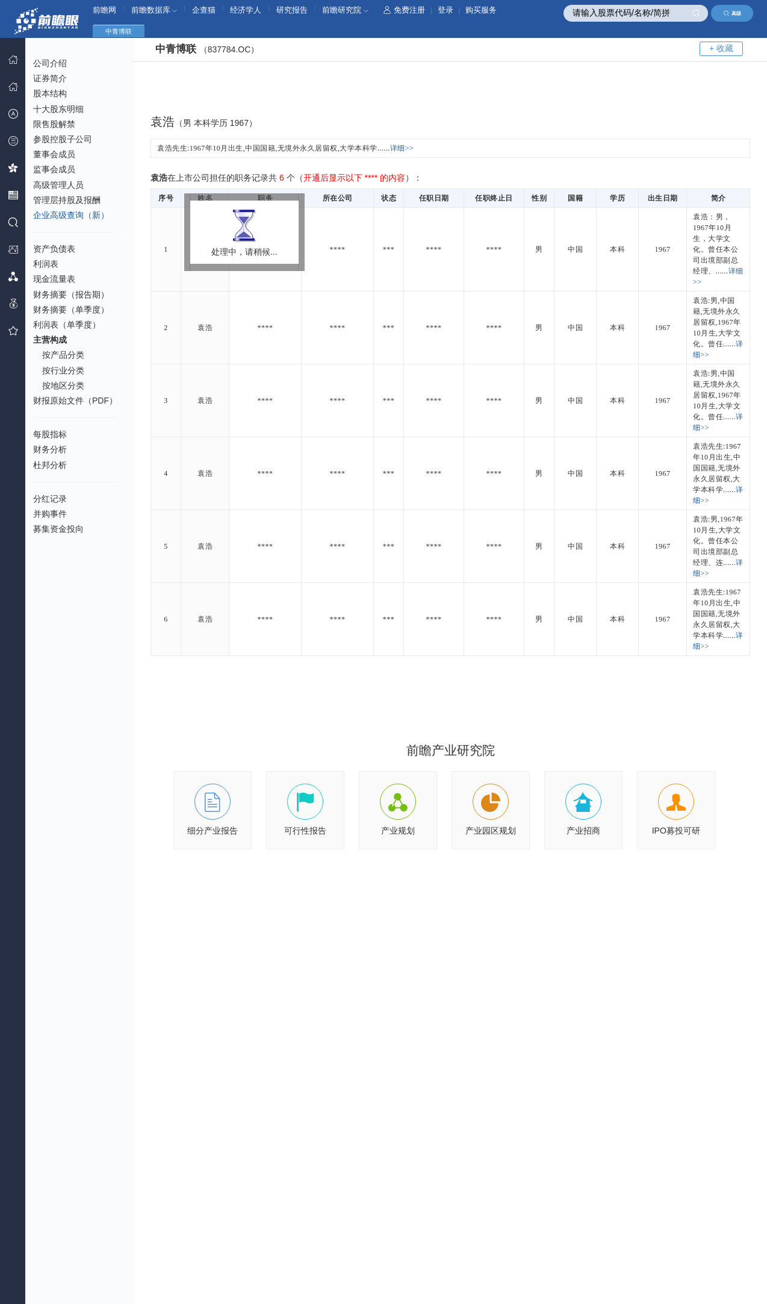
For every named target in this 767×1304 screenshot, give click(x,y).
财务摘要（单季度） (71, 309)
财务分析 (50, 449)
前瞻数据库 (154, 9)
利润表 (45, 264)
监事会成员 (54, 169)
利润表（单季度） (67, 324)
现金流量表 (54, 279)
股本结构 (50, 93)
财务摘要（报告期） (71, 294)
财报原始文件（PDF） (75, 400)
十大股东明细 (58, 109)
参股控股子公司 (62, 139)
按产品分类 (63, 355)
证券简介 (50, 78)
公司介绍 (50, 63)
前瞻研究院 (345, 9)
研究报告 (292, 9)
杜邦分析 (50, 465)
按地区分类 (63, 385)
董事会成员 (54, 154)
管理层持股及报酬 (67, 200)
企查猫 (204, 9)
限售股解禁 (54, 124)
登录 (445, 9)
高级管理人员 (58, 185)
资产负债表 (54, 249)
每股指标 (50, 434)
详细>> (402, 148)
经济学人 (245, 9)
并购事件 (50, 514)
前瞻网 (104, 9)
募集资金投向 (58, 529)
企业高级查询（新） (71, 215)
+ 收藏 (721, 48)
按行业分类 (63, 370)
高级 (732, 13)
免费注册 (404, 9)
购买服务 (481, 9)
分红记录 (50, 499)
